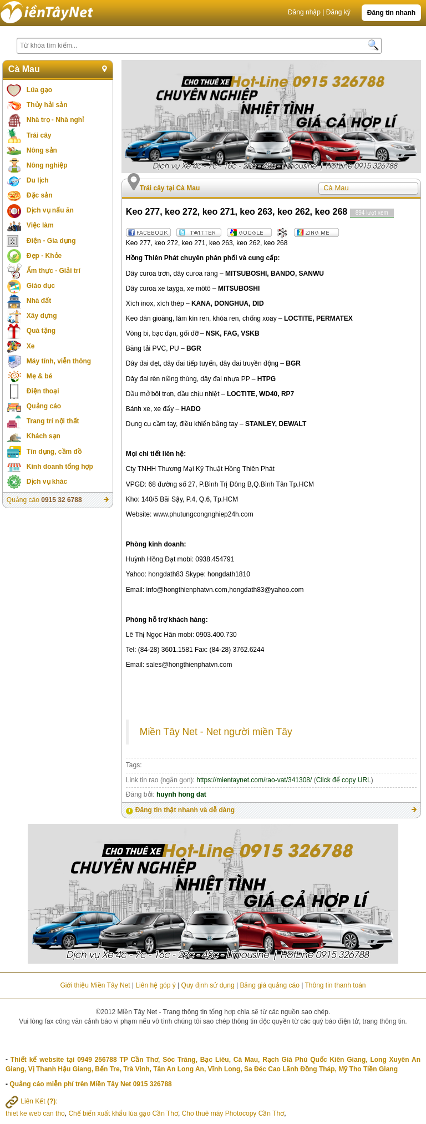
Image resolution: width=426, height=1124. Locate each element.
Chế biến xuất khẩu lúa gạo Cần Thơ (123, 1113)
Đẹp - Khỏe (44, 256)
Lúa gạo (39, 90)
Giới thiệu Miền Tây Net (95, 985)
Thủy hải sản (47, 105)
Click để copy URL (343, 780)
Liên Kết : (32, 1101)
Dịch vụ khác (47, 481)
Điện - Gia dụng (51, 241)
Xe (31, 346)
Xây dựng (42, 316)
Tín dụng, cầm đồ (54, 451)
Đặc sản (40, 195)
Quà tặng (41, 331)
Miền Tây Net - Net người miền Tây (216, 731)
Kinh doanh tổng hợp (60, 466)
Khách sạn (43, 436)
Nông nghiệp (47, 165)
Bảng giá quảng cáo (269, 985)
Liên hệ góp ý (155, 985)
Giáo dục (41, 286)
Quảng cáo (44, 406)
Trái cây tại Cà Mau (170, 188)
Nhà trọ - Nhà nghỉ (55, 120)
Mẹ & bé (39, 376)
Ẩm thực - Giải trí (53, 271)
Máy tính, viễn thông (59, 361)
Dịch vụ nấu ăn (50, 210)
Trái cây (39, 135)
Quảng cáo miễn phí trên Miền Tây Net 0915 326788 (90, 1084)
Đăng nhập (304, 12)
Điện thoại (43, 391)
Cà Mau (24, 69)
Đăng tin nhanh (391, 13)
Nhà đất (39, 301)
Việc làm (40, 225)
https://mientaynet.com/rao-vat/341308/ (254, 780)
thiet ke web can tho (35, 1113)
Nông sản (42, 150)
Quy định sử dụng (208, 985)
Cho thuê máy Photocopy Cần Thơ (233, 1113)
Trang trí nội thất (53, 421)
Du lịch (38, 180)
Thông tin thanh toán (335, 985)
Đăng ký (338, 12)
